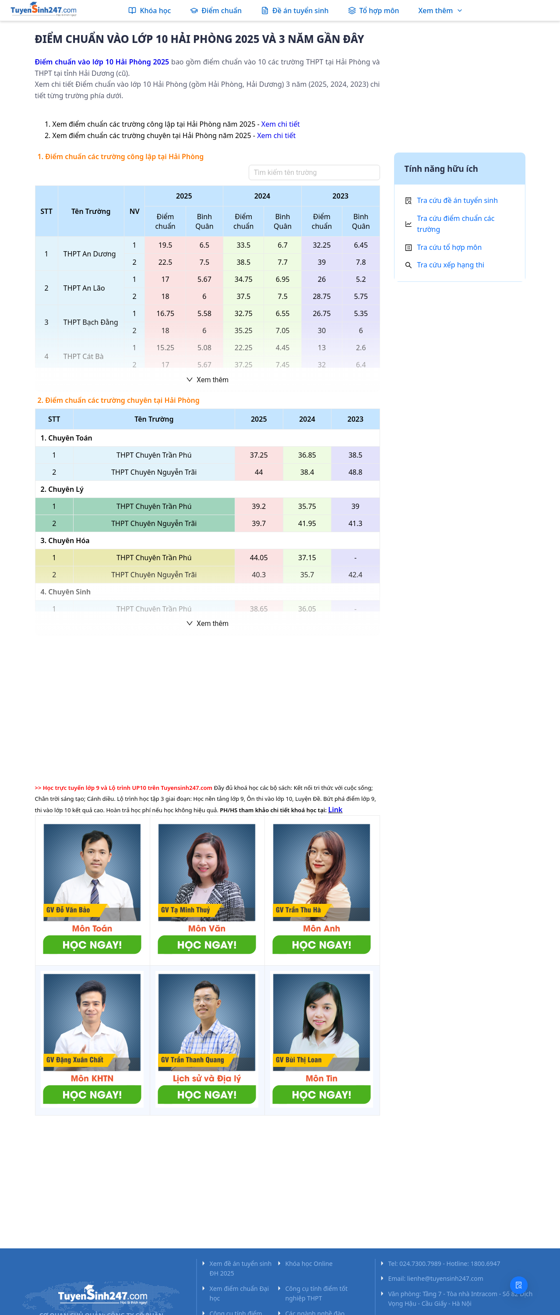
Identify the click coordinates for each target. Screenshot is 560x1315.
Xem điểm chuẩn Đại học (239, 1293)
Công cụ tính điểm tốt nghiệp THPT (316, 1293)
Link (335, 809)
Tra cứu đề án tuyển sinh (457, 200)
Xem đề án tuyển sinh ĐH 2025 (241, 1268)
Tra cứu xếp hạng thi (451, 265)
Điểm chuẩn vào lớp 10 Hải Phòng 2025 (102, 62)
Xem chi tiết (280, 124)
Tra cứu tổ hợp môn (449, 247)
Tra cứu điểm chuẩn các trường (456, 224)
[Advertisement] (207, 708)
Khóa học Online (309, 1263)
